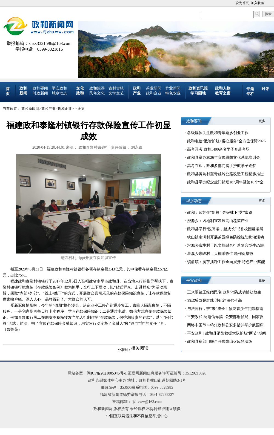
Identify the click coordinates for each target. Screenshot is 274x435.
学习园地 (198, 93)
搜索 (268, 14)
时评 (265, 89)
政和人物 (222, 88)
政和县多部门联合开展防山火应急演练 (219, 341)
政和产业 (48, 108)
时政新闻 (40, 93)
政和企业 (153, 93)
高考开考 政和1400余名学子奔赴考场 (218, 149)
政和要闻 (40, 88)
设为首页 (242, 3)
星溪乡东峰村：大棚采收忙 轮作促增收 (220, 254)
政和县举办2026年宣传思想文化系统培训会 (223, 157)
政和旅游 (97, 88)
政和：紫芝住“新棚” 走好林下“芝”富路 (219, 213)
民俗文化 (97, 93)
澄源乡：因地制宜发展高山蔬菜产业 (218, 221)
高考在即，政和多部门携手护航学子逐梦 (221, 166)
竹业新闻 (173, 88)
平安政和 (59, 88)
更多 (262, 121)
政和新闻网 (30, 108)
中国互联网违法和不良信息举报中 (135, 416)
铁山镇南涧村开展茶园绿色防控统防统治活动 (225, 237)
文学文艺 (116, 93)
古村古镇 (116, 88)
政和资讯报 (198, 88)
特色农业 (173, 93)
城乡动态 (59, 93)
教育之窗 (222, 93)
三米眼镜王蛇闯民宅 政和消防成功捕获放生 (224, 292)
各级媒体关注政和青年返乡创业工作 (218, 133)
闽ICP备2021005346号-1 (107, 373)
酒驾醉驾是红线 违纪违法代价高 (214, 300)
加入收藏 (257, 3)
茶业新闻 (153, 88)
